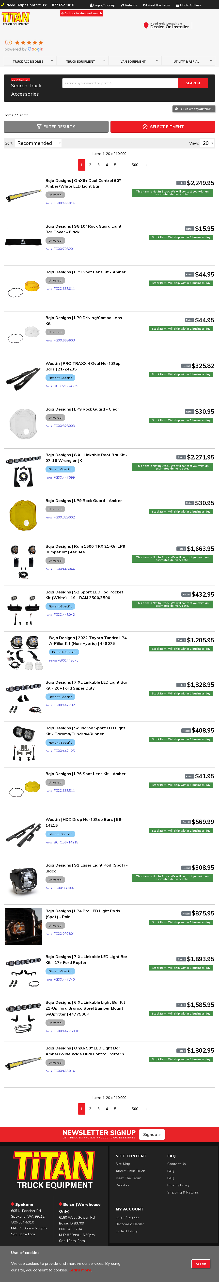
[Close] (200, 1263)
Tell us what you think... (194, 109)
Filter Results (56, 126)
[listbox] (38, 143)
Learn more (80, 1269)
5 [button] (115, 164)
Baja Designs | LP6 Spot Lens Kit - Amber (86, 771)
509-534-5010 (22, 1220)
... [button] (124, 164)
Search (23, 115)
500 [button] (135, 164)
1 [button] (81, 164)
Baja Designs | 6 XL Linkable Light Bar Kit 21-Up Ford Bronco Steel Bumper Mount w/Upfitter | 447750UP (85, 1006)
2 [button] (90, 164)
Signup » (152, 1132)
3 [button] (98, 164)
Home (9, 115)
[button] (30, 60)
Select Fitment (163, 127)
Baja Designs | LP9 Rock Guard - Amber (84, 500)
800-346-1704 (70, 1226)
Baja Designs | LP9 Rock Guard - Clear (82, 409)
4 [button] (107, 164)
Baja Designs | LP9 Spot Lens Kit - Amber (86, 271)
